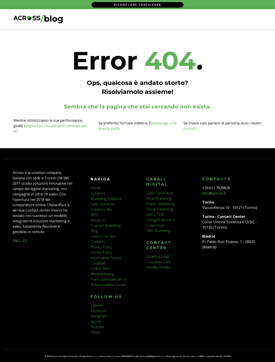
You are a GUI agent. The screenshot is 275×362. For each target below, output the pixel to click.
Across (95, 356)
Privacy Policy (101, 247)
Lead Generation (159, 193)
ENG (16, 240)
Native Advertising (160, 203)
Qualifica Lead (157, 256)
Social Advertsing (159, 209)
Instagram (99, 316)
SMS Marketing (158, 230)
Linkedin (97, 305)
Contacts (98, 241)
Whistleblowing (102, 273)
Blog (94, 230)
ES (25, 240)
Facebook (99, 310)
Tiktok (95, 332)
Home (95, 187)
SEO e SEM (155, 214)
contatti (189, 128)
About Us (98, 220)
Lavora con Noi (103, 236)
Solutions (98, 193)
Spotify (96, 321)
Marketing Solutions (106, 198)
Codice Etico (100, 268)
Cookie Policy (101, 252)
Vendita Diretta (158, 267)
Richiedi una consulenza (137, 4)
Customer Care (158, 261)
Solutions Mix (101, 209)
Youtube (97, 326)
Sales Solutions (103, 204)
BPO (94, 214)
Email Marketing (158, 198)
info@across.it (214, 193)
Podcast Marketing (106, 225)
